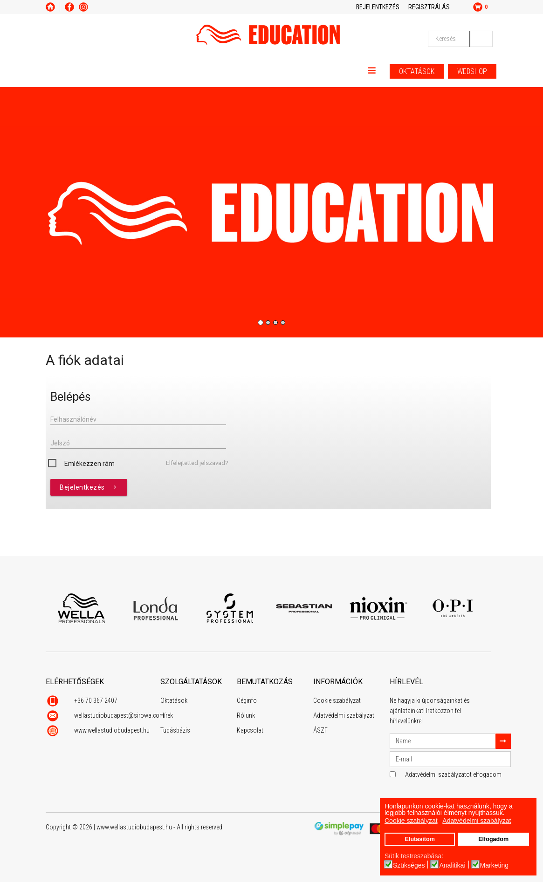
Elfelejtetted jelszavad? (197, 462)
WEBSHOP (472, 71)
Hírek (166, 715)
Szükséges (409, 865)
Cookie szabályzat (337, 700)
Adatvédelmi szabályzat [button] (476, 820)
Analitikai (452, 865)
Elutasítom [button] (419, 839)
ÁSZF (320, 730)
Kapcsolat (250, 730)
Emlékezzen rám (89, 463)
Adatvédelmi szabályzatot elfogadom (453, 774)
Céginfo (247, 700)
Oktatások (173, 700)
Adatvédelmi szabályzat (343, 715)
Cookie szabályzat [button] (411, 820)
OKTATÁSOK (416, 71)
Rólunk (246, 715)
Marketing (494, 865)
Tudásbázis (175, 730)
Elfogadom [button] (493, 839)
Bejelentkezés (89, 487)
